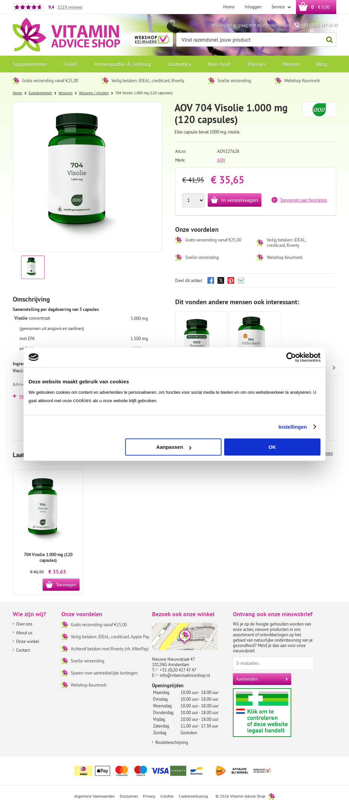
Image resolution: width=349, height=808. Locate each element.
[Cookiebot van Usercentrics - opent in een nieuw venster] (291, 357)
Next (331, 363)
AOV (221, 160)
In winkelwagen (239, 200)
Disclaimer (129, 796)
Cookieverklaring (193, 796)
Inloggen (253, 6)
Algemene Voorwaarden (94, 796)
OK (272, 447)
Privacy (149, 796)
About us (24, 632)
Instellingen (293, 427)
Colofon (167, 796)
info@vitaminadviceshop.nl (185, 675)
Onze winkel (27, 641)
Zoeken (327, 40)
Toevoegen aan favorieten (303, 200)
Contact (23, 650)
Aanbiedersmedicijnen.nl (275, 712)
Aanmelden (247, 679)
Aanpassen (173, 447)
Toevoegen (66, 584)
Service (278, 6)
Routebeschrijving (171, 742)
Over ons (24, 624)
